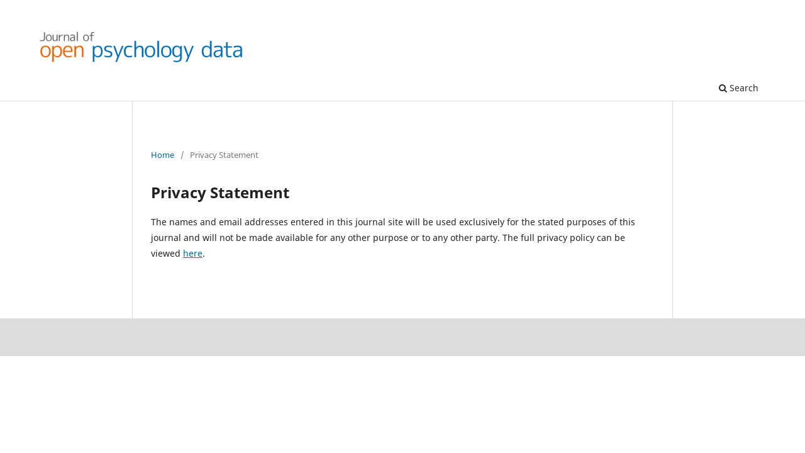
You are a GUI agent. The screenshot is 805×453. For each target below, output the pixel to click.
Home (162, 154)
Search (738, 88)
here (193, 253)
